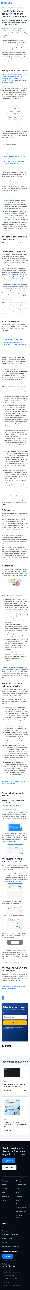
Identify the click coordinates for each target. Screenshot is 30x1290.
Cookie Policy (17, 1272)
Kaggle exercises (20, 302)
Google (6, 211)
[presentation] (15, 1034)
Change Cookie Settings (9, 1275)
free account (21, 812)
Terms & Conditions (8, 1279)
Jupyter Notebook (14, 286)
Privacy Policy (15, 1028)
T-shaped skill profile (14, 669)
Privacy (17, 1279)
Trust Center (6, 1282)
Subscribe (7, 1256)
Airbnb (6, 194)
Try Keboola (9, 1161)
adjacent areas (23, 575)
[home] (6, 2)
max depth (16, 274)
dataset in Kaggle (12, 837)
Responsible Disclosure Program (11, 1285)
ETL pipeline (12, 616)
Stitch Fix (7, 202)
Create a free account (10, 809)
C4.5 (23, 279)
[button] (26, 2)
